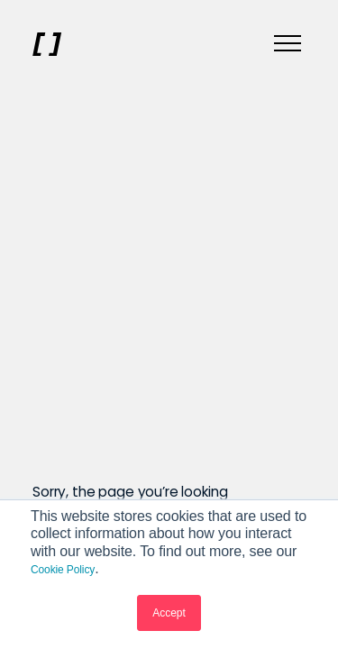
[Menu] (287, 44)
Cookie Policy (63, 569)
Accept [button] (169, 613)
